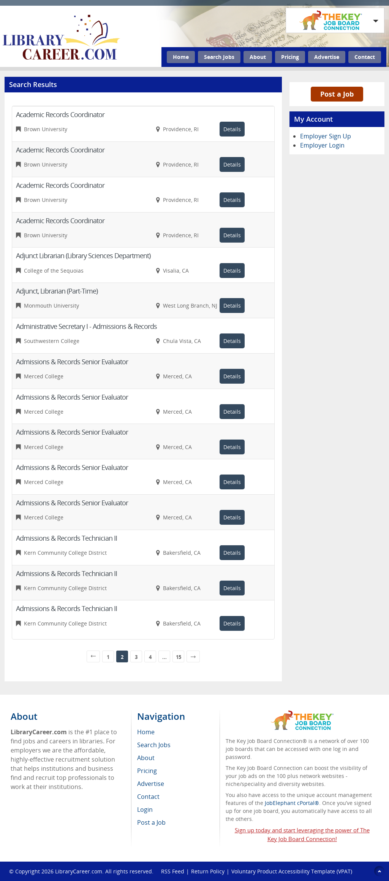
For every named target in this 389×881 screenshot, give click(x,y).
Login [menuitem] (145, 809)
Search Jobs (219, 56)
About (258, 56)
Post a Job (337, 93)
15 (178, 657)
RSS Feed (172, 871)
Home (181, 56)
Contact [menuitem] (148, 796)
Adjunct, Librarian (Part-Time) (57, 290)
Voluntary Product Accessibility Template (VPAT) (291, 871)
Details (232, 129)
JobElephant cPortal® (292, 802)
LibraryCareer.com (78, 871)
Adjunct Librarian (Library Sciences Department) (83, 255)
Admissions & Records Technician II (66, 538)
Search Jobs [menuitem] (154, 745)
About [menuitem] (146, 758)
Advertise (326, 56)
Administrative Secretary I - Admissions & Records (86, 326)
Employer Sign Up (325, 136)
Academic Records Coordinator (60, 114)
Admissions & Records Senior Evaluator (72, 361)
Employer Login (322, 145)
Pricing (290, 56)
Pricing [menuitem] (147, 771)
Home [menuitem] (146, 732)
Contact (364, 56)
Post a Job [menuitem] (151, 822)
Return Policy (208, 871)
